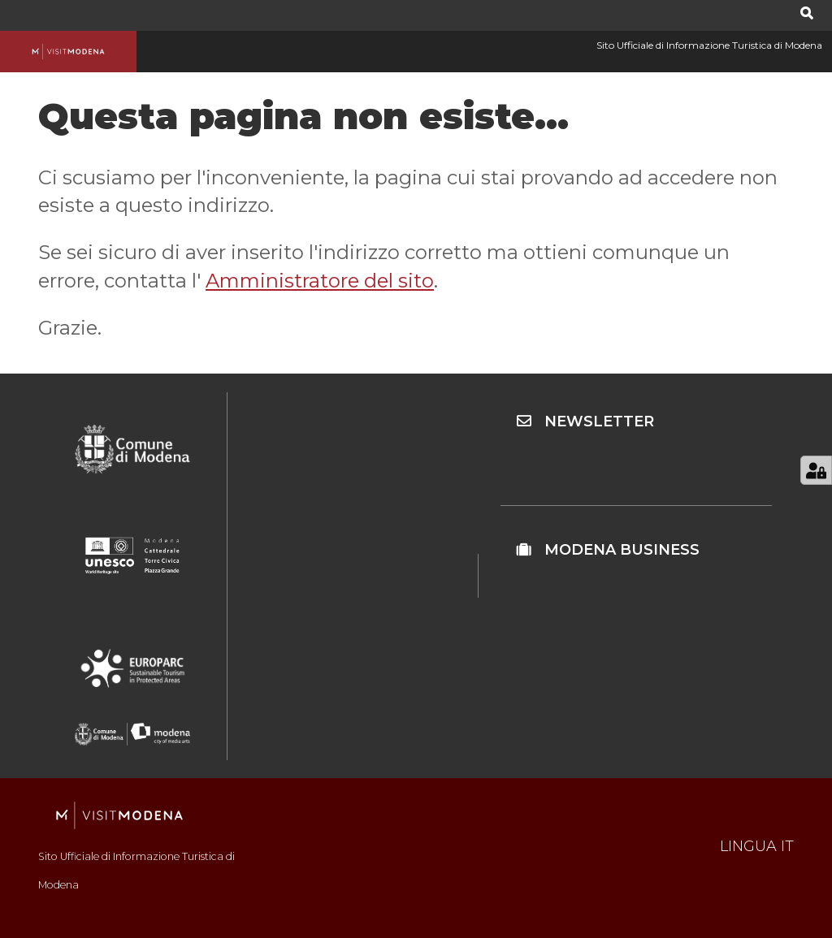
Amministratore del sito (320, 280)
